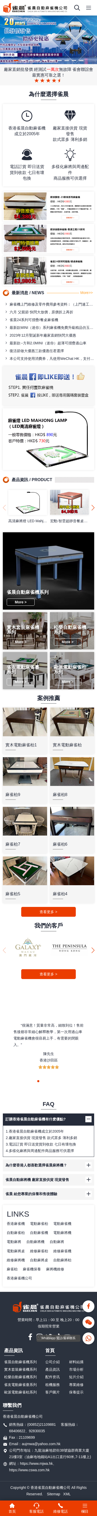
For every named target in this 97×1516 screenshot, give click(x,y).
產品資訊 (13, 1350)
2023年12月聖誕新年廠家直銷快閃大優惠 (40, 335)
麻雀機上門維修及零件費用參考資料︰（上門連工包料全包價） (49, 304)
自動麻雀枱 (16, 1233)
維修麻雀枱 (39, 1251)
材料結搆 (76, 1362)
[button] (16, 60)
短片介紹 (76, 1377)
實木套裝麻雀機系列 (20, 1369)
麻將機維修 (55, 1269)
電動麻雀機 (62, 1224)
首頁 (50, 1350)
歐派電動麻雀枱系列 (20, 1392)
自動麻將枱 (62, 1260)
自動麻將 (57, 1242)
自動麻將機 (35, 1242)
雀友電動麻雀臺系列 (20, 1385)
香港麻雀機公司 (19, 1278)
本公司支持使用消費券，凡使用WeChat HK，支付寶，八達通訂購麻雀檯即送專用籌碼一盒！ (49, 358)
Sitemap (53, 1494)
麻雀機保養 (32, 1269)
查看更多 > (48, 912)
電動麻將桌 (16, 1251)
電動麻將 (14, 1242)
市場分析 (76, 1369)
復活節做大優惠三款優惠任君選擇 (34, 350)
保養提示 (76, 1392)
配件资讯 (52, 1377)
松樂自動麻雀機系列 (20, 1377)
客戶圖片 (52, 1392)
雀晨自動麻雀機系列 (20, 1362)
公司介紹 (52, 1362)
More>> (86, 293)
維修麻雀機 (62, 1251)
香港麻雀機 (16, 1224)
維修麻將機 (16, 1260)
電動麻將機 (62, 1233)
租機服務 (52, 1385)
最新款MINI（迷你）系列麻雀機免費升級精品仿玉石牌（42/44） (49, 327)
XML (67, 1494)
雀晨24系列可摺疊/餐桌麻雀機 (31, 319)
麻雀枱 (12, 1269)
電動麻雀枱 (39, 1224)
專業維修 (76, 1385)
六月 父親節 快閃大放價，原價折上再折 (38, 312)
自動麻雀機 (39, 1233)
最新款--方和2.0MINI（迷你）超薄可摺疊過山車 (45, 343)
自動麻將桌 (39, 1260)
